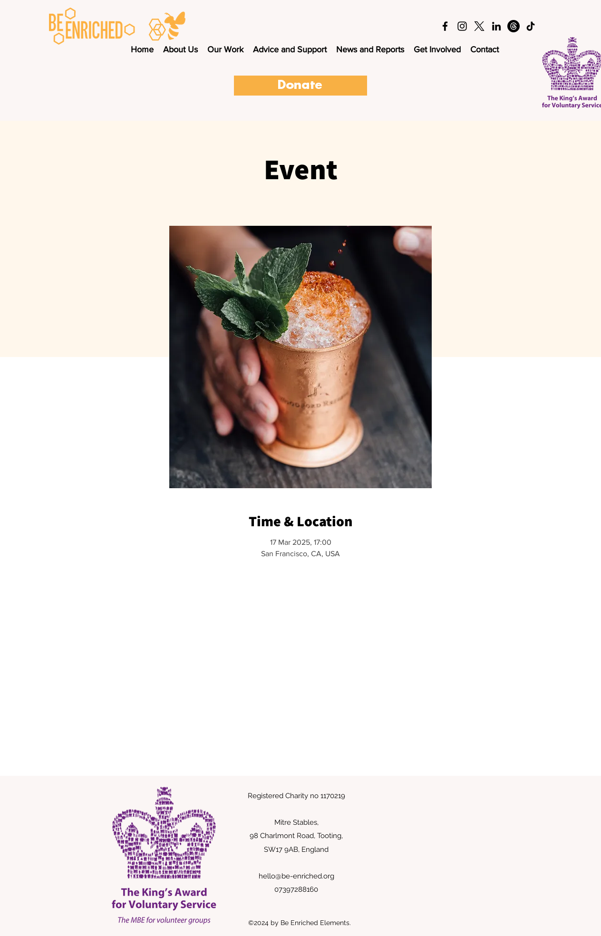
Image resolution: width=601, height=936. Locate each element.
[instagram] (462, 26)
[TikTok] (530, 26)
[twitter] (479, 26)
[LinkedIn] (496, 26)
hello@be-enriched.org (296, 876)
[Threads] (513, 26)
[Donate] (300, 86)
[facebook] (445, 26)
